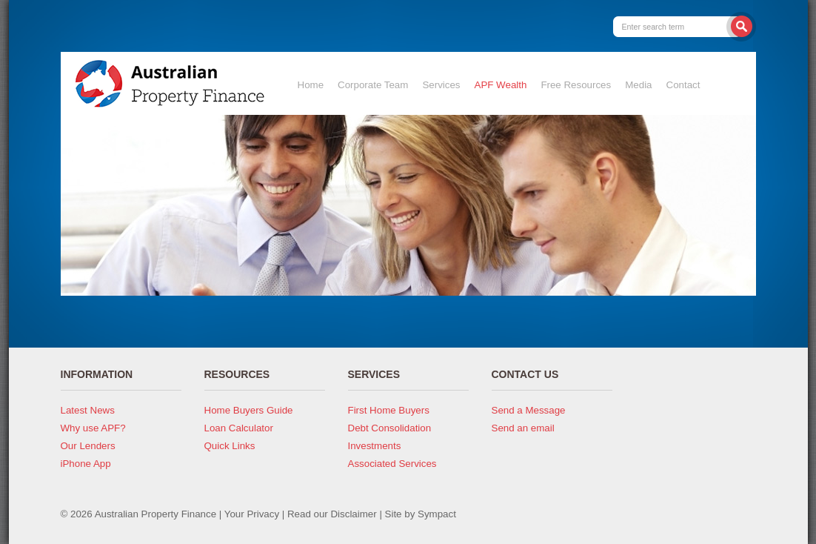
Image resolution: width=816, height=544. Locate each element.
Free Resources (576, 84)
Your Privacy (251, 514)
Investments (374, 445)
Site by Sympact (420, 514)
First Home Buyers (388, 410)
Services (441, 84)
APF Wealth (501, 84)
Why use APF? (93, 428)
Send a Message (529, 410)
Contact (683, 84)
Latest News (88, 410)
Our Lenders (88, 445)
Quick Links (229, 445)
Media (638, 84)
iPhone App (86, 463)
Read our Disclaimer (332, 514)
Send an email (523, 428)
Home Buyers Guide (248, 410)
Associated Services (392, 463)
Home (311, 84)
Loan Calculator (238, 428)
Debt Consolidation (390, 428)
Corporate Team (373, 84)
